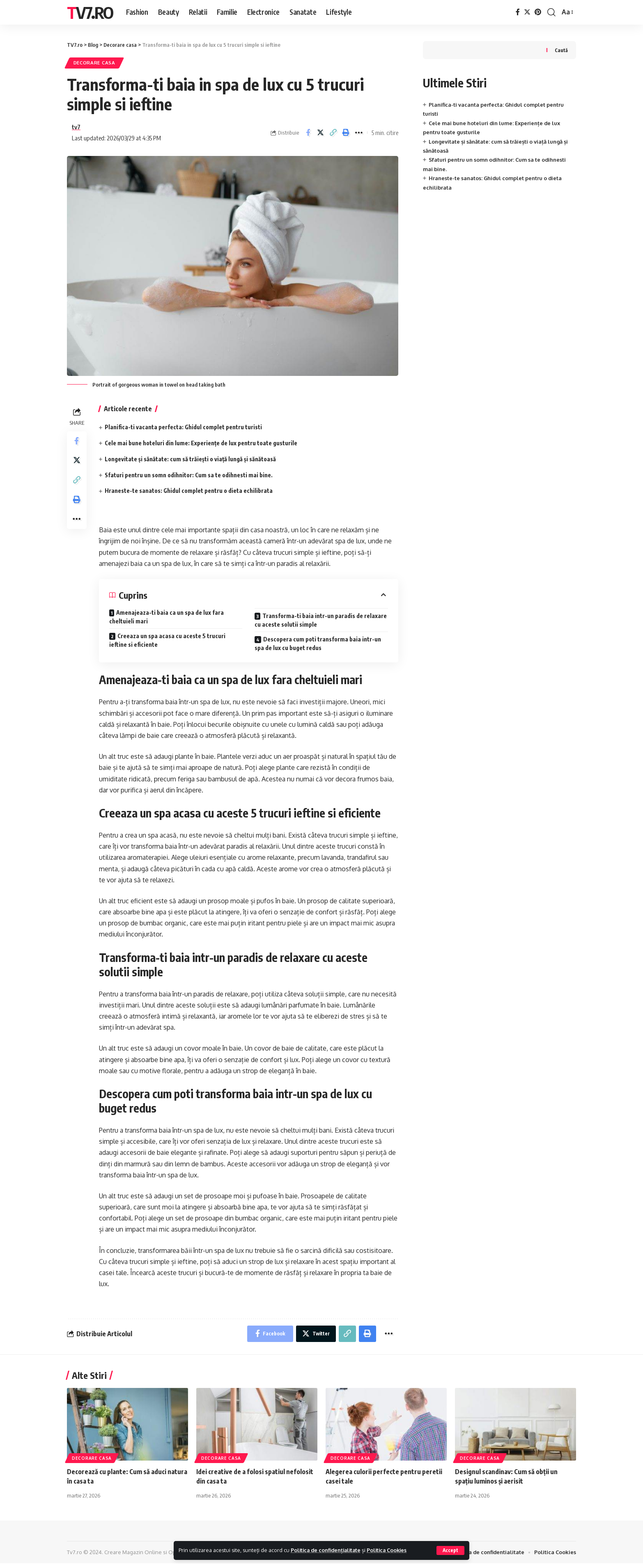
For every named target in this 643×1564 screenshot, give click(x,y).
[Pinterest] (538, 12)
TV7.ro (90, 12)
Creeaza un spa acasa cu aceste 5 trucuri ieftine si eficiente (167, 640)
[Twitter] (527, 12)
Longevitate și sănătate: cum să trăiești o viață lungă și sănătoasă (190, 459)
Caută (561, 50)
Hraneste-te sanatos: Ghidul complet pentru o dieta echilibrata (189, 491)
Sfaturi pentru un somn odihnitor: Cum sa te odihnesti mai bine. (189, 475)
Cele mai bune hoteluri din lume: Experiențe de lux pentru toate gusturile (201, 443)
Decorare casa (94, 63)
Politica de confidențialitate (327, 1550)
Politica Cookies (390, 1550)
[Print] (346, 133)
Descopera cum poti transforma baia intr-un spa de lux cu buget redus (318, 644)
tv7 (76, 127)
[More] (359, 133)
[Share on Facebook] (308, 133)
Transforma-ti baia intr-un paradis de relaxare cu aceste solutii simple (321, 620)
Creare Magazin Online (133, 1553)
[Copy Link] (333, 133)
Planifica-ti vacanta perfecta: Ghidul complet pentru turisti (183, 427)
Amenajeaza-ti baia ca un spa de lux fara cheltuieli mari (166, 617)
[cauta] (551, 12)
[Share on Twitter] (320, 133)
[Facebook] (518, 12)
